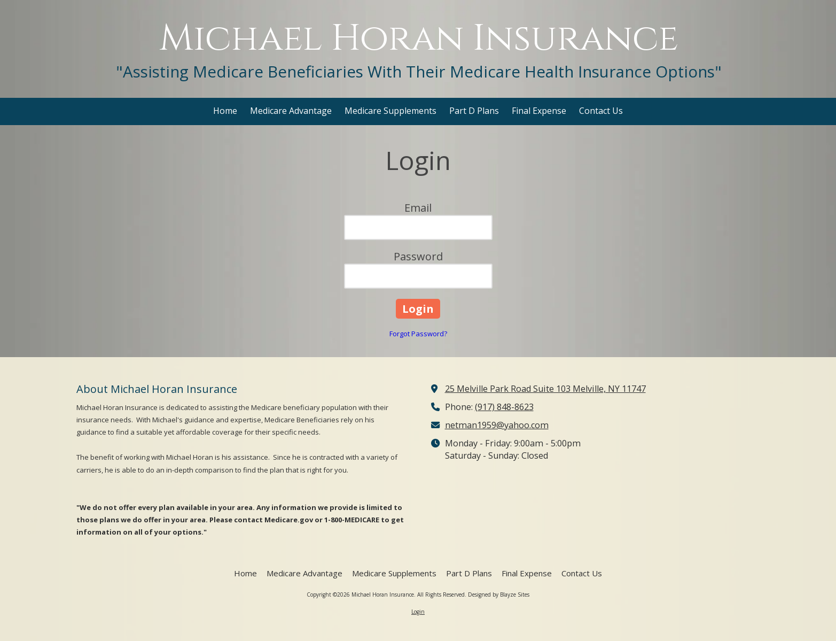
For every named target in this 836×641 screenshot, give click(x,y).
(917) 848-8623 (504, 407)
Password (418, 256)
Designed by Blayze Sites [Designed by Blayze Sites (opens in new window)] (498, 594)
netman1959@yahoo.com (497, 425)
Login (418, 611)
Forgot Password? (418, 333)
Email (418, 207)
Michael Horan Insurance (418, 39)
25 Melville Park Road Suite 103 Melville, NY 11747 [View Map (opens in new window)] (545, 389)
